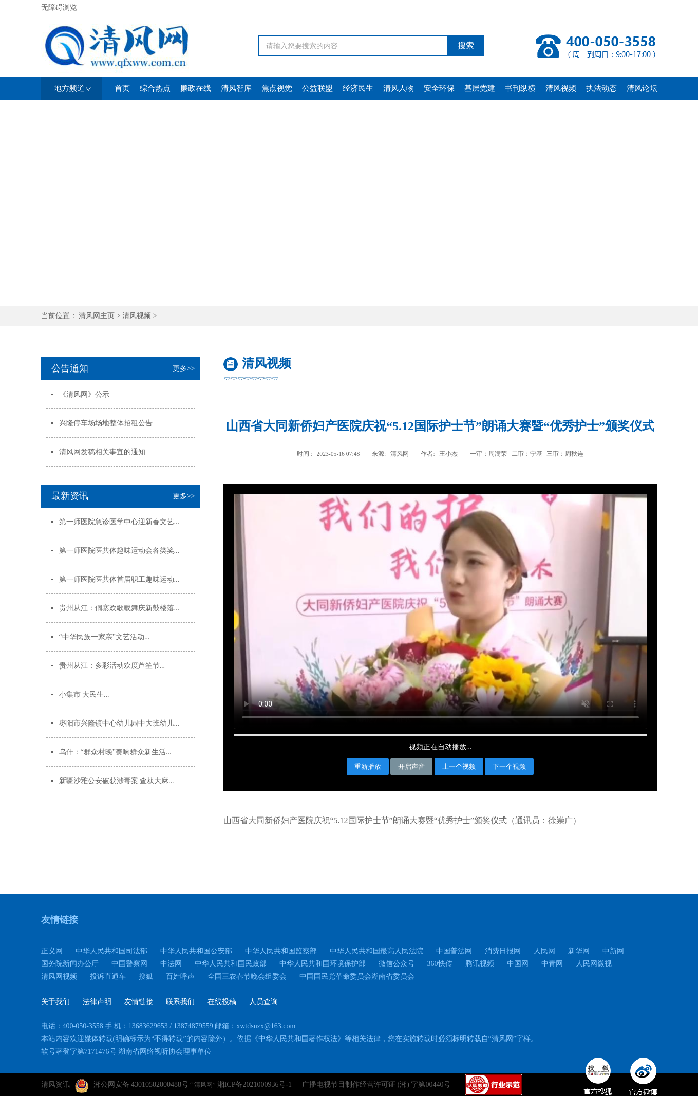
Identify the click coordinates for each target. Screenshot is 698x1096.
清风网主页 (97, 316)
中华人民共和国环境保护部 (322, 964)
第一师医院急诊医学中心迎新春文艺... (119, 522)
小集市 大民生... (84, 694)
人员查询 (263, 1002)
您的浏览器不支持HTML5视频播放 (440, 611)
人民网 (544, 951)
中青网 (552, 964)
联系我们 (180, 1002)
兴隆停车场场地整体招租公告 (106, 423)
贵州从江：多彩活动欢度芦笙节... (112, 666)
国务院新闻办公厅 (70, 964)
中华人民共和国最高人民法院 (376, 951)
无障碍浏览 (59, 7)
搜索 (466, 45)
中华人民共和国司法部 (111, 951)
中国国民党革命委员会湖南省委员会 (356, 976)
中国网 (518, 964)
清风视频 (136, 316)
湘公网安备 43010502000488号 (132, 1086)
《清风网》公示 (84, 394)
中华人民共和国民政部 (231, 964)
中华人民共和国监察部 (281, 951)
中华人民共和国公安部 (196, 951)
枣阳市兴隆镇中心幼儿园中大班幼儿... (119, 723)
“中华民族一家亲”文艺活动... (104, 637)
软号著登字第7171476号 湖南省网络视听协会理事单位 (126, 1051)
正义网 (52, 951)
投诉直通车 (108, 976)
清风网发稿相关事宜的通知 (102, 452)
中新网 (613, 951)
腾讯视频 (479, 964)
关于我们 (55, 1002)
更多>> (184, 369)
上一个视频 (459, 766)
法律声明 (97, 1002)
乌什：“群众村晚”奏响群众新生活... (115, 752)
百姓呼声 (180, 976)
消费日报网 (503, 951)
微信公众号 (396, 964)
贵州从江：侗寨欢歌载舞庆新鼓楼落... (119, 608)
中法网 (171, 964)
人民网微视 (594, 964)
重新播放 (367, 766)
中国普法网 (454, 951)
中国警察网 (129, 964)
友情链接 (138, 1002)
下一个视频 (509, 766)
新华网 (579, 951)
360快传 (439, 964)
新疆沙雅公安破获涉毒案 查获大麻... (116, 781)
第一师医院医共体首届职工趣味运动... (119, 579)
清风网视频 (59, 976)
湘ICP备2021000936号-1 (254, 1084)
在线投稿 (221, 1002)
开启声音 (411, 766)
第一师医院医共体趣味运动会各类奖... (119, 550)
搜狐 (146, 976)
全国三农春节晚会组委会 (247, 976)
